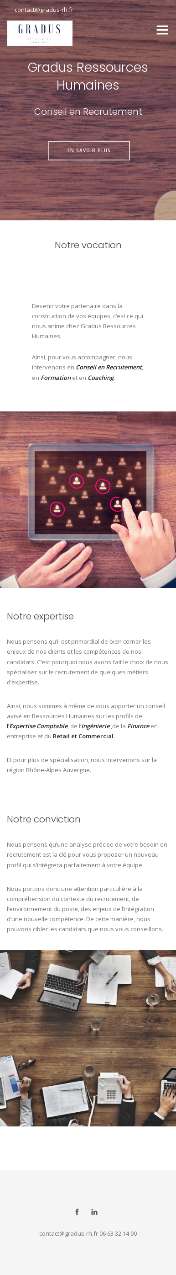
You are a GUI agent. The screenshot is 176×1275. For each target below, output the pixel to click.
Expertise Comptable (38, 726)
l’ (8, 726)
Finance (138, 726)
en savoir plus (89, 150)
